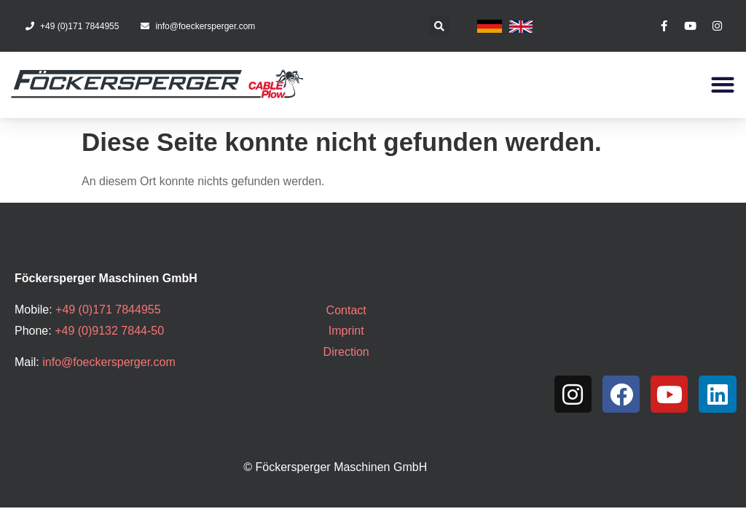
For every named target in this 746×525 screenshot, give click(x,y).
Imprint (346, 330)
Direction (346, 352)
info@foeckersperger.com (109, 362)
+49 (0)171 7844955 (108, 309)
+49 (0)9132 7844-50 (109, 330)
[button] (439, 26)
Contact (346, 310)
